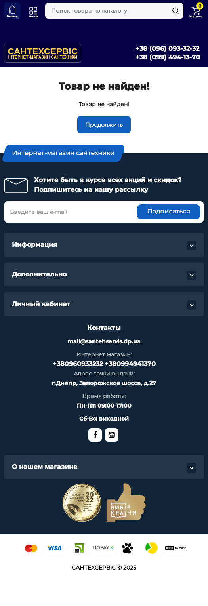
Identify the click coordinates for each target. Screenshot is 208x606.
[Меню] (33, 10)
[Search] (175, 10)
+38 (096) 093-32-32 (167, 48)
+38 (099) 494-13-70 (167, 57)
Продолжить (104, 124)
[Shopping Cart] (195, 10)
